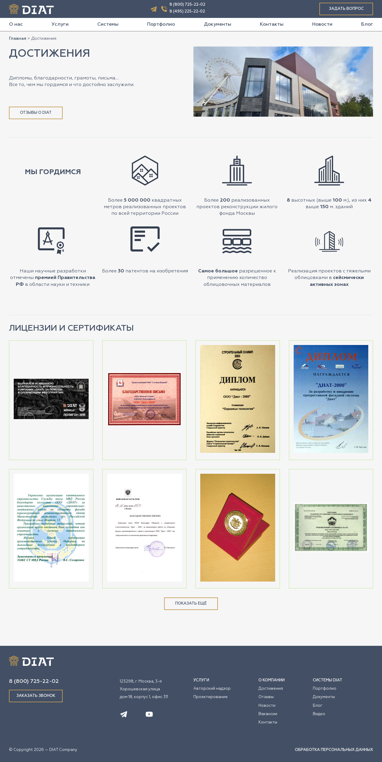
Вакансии (267, 714)
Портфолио (161, 24)
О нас (16, 24)
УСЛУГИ (201, 680)
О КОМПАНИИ (271, 680)
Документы (217, 24)
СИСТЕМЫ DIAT (327, 680)
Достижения (270, 689)
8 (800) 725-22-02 (187, 5)
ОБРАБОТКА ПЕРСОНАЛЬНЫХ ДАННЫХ (334, 750)
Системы (107, 24)
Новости (322, 24)
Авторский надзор (212, 689)
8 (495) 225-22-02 (187, 11)
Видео (319, 714)
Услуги (60, 24)
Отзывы (266, 697)
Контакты (272, 24)
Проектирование (210, 697)
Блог (367, 24)
